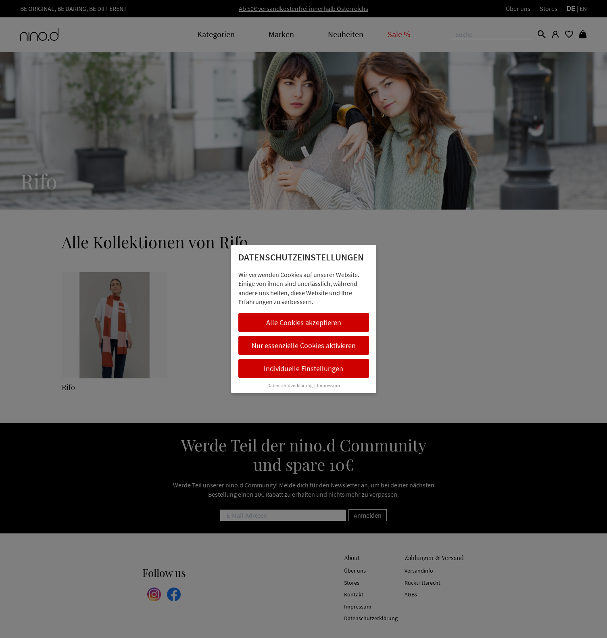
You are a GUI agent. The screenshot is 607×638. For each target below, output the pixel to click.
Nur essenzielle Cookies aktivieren (304, 345)
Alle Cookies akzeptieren (303, 322)
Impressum (328, 385)
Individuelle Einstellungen (303, 368)
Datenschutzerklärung (290, 385)
